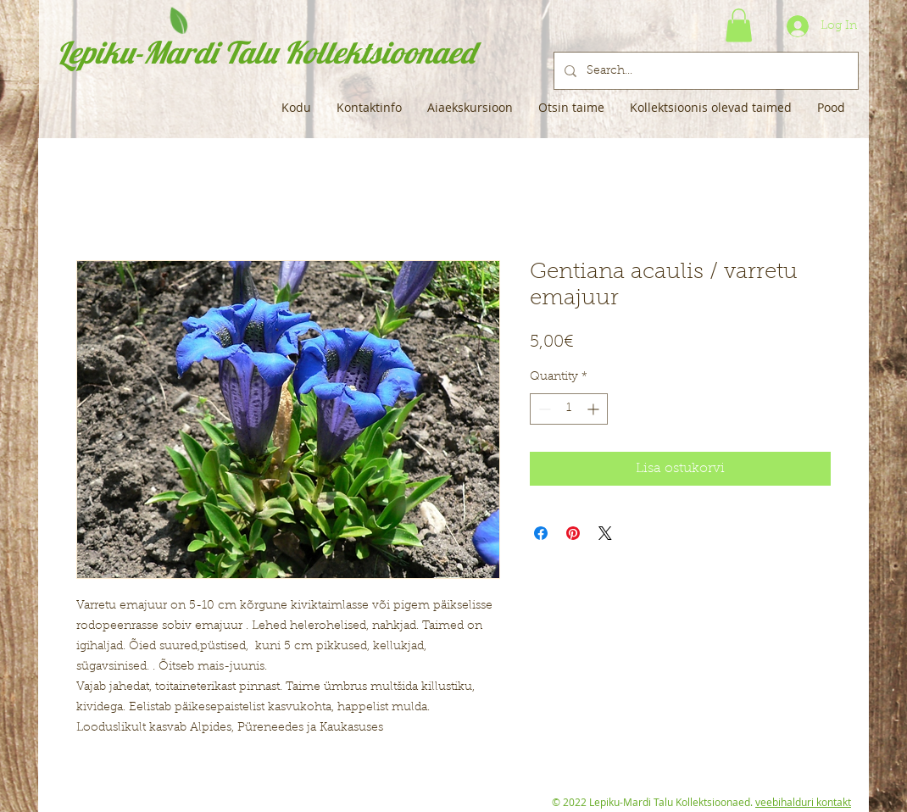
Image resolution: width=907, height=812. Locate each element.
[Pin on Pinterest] (573, 533)
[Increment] (594, 409)
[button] (739, 25)
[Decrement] (543, 409)
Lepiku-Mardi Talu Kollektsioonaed (266, 52)
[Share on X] (605, 533)
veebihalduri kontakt (803, 802)
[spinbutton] (569, 409)
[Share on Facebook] (541, 533)
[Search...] (704, 71)
